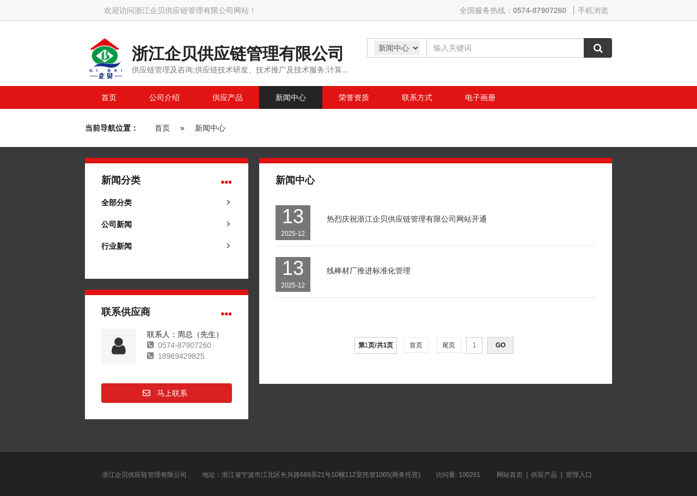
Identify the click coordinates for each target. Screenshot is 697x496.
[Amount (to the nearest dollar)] (505, 48)
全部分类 (116, 202)
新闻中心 (210, 128)
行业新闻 (116, 246)
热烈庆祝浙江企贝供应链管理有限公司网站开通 (407, 219)
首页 (162, 128)
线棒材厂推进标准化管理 (369, 270)
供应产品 (544, 475)
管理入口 (579, 475)
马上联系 (172, 393)
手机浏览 (593, 10)
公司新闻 (116, 224)
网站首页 (510, 475)
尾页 (449, 345)
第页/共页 (376, 345)
